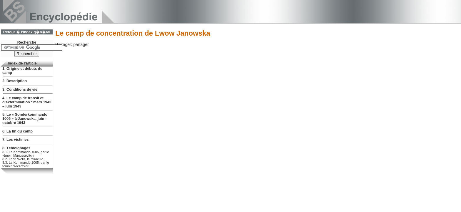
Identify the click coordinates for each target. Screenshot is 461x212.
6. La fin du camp (17, 131)
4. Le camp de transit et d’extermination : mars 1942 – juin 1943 (26, 102)
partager (80, 44)
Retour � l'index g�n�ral (26, 32)
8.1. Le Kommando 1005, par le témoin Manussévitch (25, 153)
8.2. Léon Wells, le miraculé (22, 159)
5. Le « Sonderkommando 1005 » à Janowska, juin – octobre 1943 (24, 118)
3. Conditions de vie (19, 89)
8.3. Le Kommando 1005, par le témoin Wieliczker (25, 164)
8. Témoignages (16, 148)
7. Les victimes (15, 140)
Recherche (26, 42)
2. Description (14, 81)
